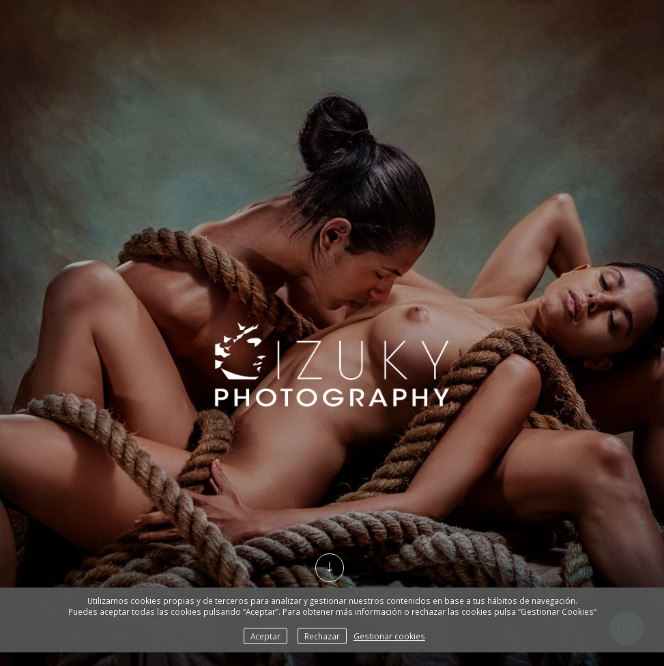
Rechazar (322, 636)
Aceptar (265, 636)
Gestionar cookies (389, 636)
